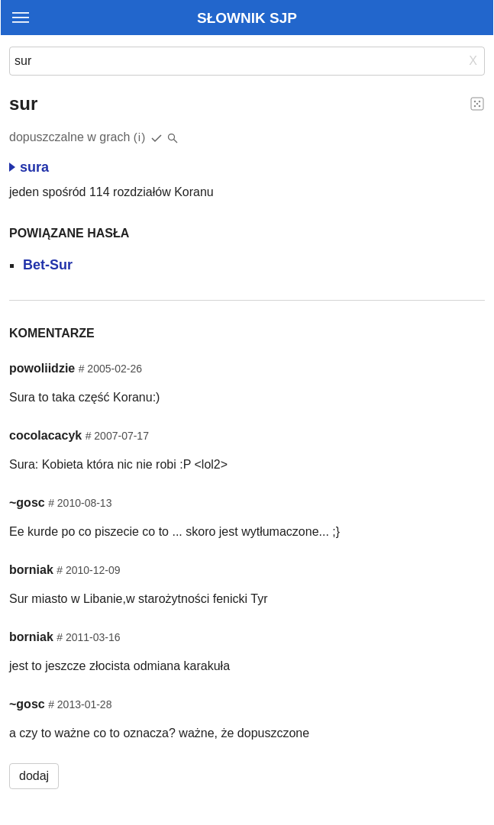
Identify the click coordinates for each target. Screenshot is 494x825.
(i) (140, 137)
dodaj (34, 775)
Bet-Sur (48, 264)
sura (29, 167)
